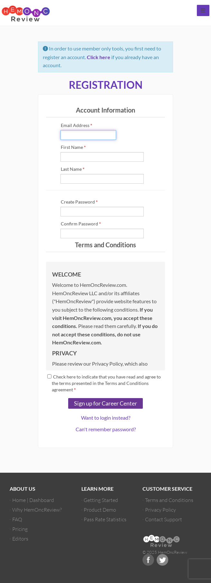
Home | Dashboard (33, 500)
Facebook (148, 560)
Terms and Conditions (169, 500)
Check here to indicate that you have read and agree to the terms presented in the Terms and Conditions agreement (104, 383)
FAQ (17, 519)
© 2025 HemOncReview (164, 552)
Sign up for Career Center (105, 403)
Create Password (79, 202)
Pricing (20, 529)
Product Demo (100, 509)
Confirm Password (81, 223)
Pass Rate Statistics (105, 519)
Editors (20, 538)
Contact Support (163, 519)
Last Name (73, 169)
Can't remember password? (106, 429)
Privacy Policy (160, 509)
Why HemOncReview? (37, 509)
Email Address (76, 125)
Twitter (162, 560)
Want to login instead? (105, 417)
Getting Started (101, 500)
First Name (73, 147)
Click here (98, 57)
